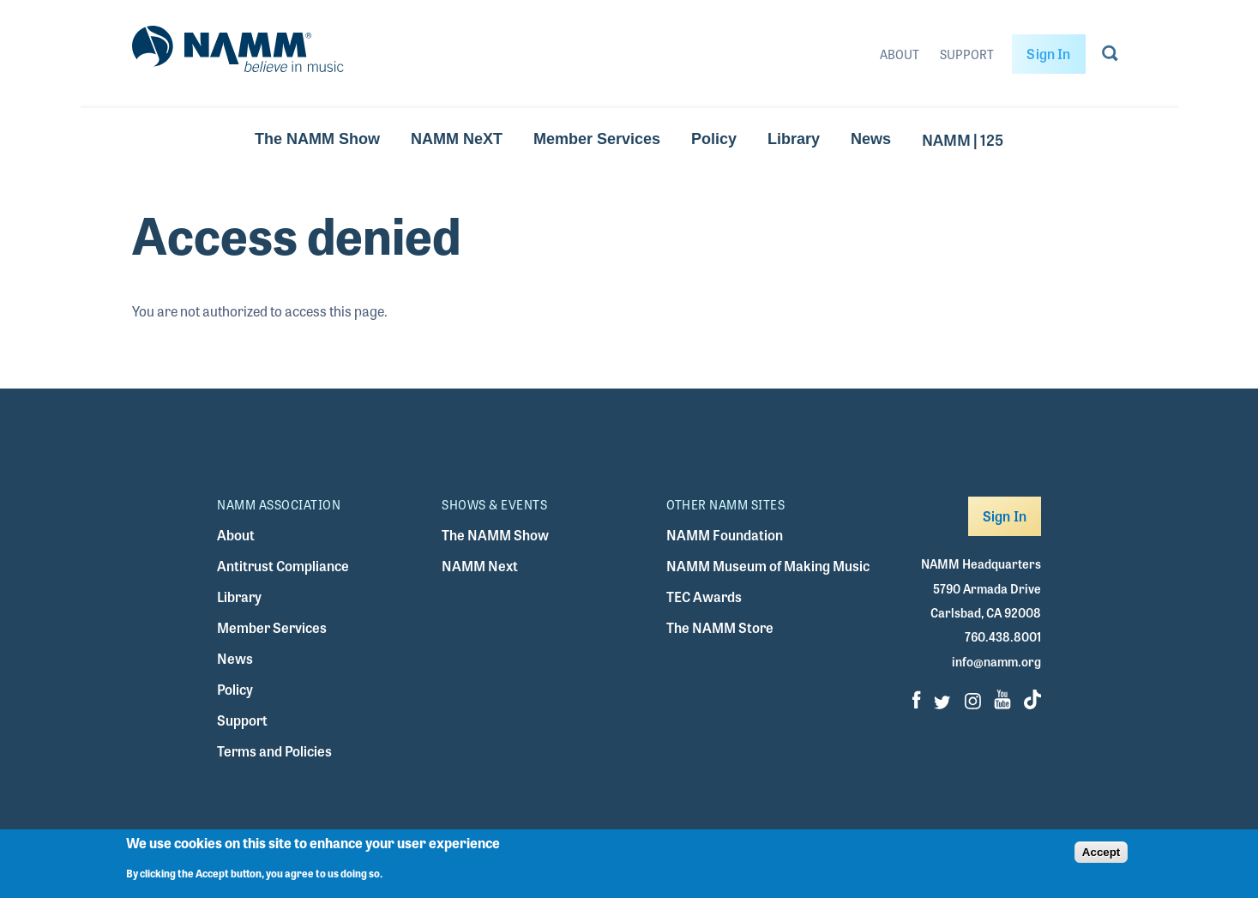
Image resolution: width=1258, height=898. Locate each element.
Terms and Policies (274, 751)
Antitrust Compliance (283, 566)
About (899, 54)
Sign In (1048, 53)
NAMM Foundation (724, 535)
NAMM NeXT (457, 139)
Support (967, 54)
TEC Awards (704, 596)
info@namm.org (996, 661)
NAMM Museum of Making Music (768, 566)
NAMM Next (480, 566)
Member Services (596, 139)
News (871, 139)
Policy (714, 139)
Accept (1101, 856)
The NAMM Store (719, 627)
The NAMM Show (317, 139)
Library (793, 139)
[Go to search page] (1110, 57)
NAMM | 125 (962, 139)
